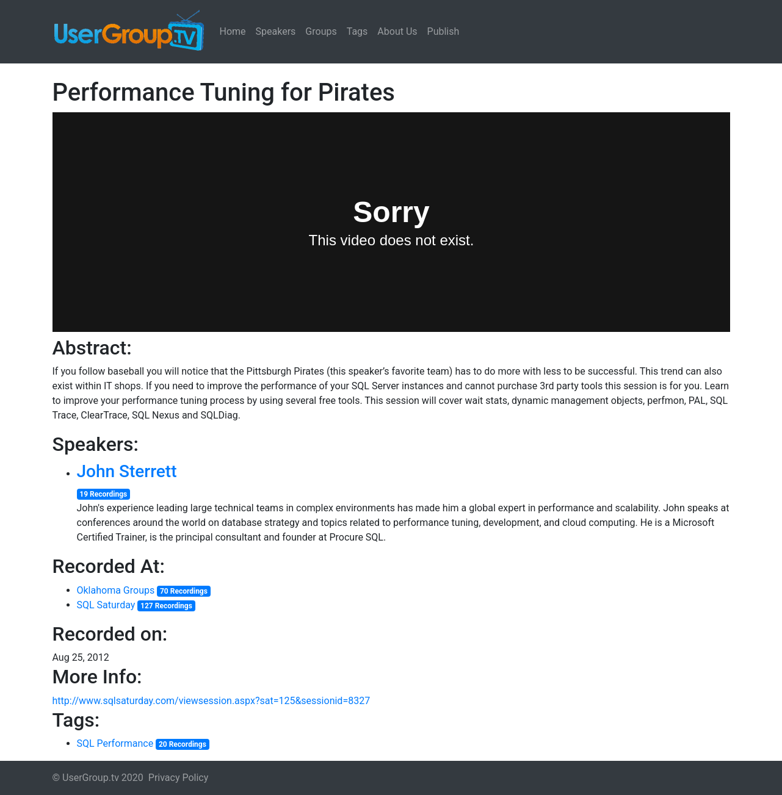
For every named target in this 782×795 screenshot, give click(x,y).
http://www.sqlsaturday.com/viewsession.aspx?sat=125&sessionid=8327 (211, 701)
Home (233, 31)
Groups (320, 31)
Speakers (276, 31)
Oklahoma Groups (116, 590)
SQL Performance (115, 743)
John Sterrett (127, 471)
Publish (443, 31)
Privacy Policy (178, 777)
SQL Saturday (106, 605)
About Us (397, 31)
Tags (357, 31)
